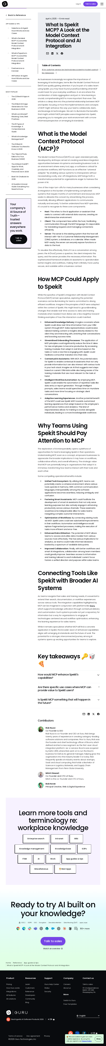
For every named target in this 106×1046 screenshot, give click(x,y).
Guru (92, 605)
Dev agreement (33, 1036)
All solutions (11, 999)
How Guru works (13, 988)
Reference (17, 963)
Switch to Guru (69, 1000)
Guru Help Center (51, 984)
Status (47, 988)
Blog (27, 1002)
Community (30, 999)
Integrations (11, 991)
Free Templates (70, 1004)
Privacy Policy (87, 1041)
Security (47, 991)
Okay (98, 1039)
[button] (101, 4)
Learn (27, 984)
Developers (30, 995)
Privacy (47, 1036)
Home (8, 963)
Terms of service (15, 1036)
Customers (30, 988)
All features (10, 995)
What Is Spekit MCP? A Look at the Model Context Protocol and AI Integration (38, 965)
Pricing (9, 984)
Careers (66, 984)
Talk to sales (90, 4)
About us (67, 988)
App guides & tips (31, 963)
